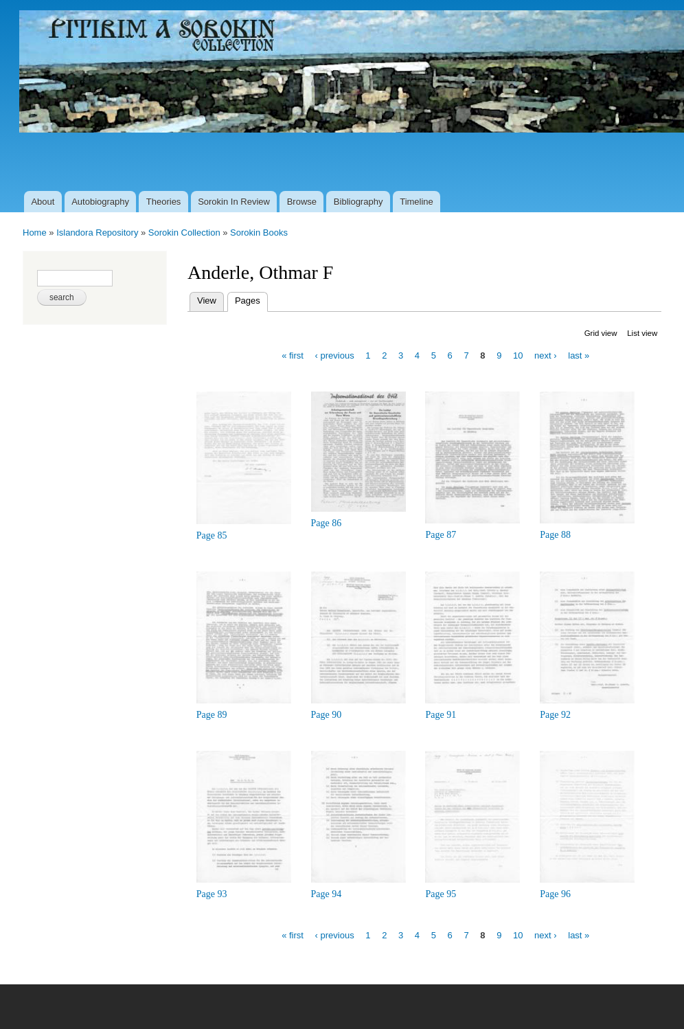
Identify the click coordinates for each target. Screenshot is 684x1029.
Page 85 (211, 535)
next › (545, 355)
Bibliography (358, 201)
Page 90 (326, 715)
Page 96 (555, 894)
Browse (302, 201)
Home (35, 232)
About (42, 201)
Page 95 (440, 894)
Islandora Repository (97, 232)
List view (642, 333)
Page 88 (555, 535)
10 (518, 355)
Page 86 (326, 523)
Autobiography (100, 201)
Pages (251, 299)
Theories (163, 201)
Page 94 (326, 894)
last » (578, 355)
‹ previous (334, 355)
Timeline (416, 201)
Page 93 (211, 894)
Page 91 (440, 715)
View (206, 300)
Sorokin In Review (234, 201)
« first (293, 355)
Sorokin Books (259, 232)
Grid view (600, 333)
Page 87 (440, 535)
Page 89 (211, 715)
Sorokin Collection (184, 232)
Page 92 (555, 715)
